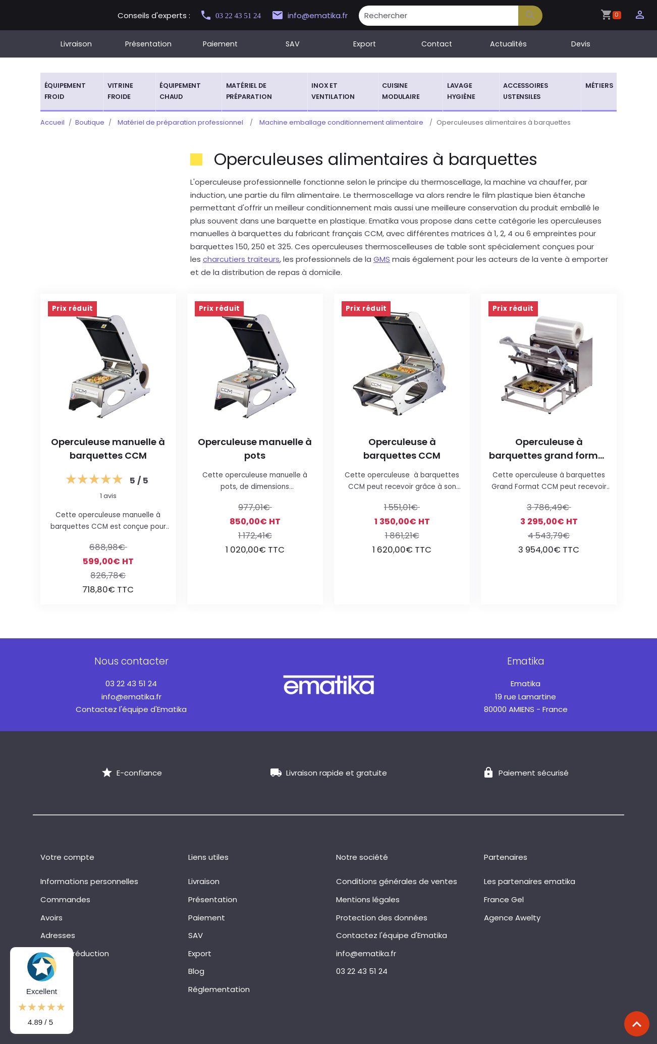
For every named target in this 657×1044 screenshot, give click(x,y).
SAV (293, 44)
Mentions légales (368, 899)
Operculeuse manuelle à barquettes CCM (108, 448)
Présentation (148, 44)
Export (364, 44)
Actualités (508, 44)
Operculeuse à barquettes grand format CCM (549, 448)
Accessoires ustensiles (525, 91)
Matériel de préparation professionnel (178, 122)
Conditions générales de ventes (396, 881)
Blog (196, 971)
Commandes (65, 899)
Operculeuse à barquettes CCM (402, 448)
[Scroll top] (636, 1023)
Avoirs (51, 917)
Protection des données (381, 917)
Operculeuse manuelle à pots (255, 448)
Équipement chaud (180, 91)
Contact (436, 44)
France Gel (504, 899)
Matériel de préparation (249, 91)
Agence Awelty (512, 917)
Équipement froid (65, 91)
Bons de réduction (74, 953)
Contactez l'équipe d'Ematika (131, 709)
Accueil (52, 122)
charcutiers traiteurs (241, 259)
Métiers (599, 85)
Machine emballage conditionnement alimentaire (333, 122)
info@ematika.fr (319, 15)
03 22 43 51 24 (234, 15)
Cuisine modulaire (400, 91)
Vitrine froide (120, 91)
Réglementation (219, 989)
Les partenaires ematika (529, 881)
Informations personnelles (89, 881)
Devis (580, 44)
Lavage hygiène (461, 91)
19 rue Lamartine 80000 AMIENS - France (526, 696)
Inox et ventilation (333, 91)
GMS (381, 259)
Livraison (76, 44)
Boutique (89, 122)
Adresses (57, 935)
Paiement (220, 44)
